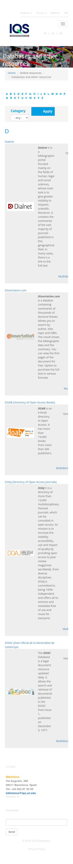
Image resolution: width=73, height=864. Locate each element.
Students (26, 13)
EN (60, 33)
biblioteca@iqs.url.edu (21, 793)
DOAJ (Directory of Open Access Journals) (31, 482)
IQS (66, 13)
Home (12, 73)
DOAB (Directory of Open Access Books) (30, 402)
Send (11, 832)
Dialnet (9, 141)
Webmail (55, 13)
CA (52, 33)
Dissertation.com (15, 290)
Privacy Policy (36, 849)
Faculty (41, 13)
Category (18, 111)
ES (45, 33)
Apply (47, 111)
